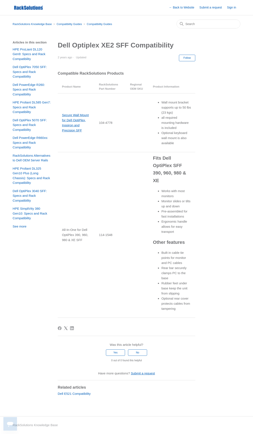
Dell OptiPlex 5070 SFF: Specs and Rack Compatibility (30, 124)
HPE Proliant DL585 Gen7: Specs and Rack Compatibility (32, 107)
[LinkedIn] (72, 328)
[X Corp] (66, 328)
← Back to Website (181, 7)
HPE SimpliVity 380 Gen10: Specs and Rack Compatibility (30, 213)
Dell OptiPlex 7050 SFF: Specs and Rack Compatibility (30, 71)
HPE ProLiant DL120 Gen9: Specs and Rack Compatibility (29, 54)
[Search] (208, 24)
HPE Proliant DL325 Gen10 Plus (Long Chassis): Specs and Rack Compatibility (31, 176)
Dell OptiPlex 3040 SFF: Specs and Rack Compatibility (30, 195)
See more (20, 226)
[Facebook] (60, 328)
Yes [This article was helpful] (115, 352)
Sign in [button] (231, 7)
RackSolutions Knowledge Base (32, 24)
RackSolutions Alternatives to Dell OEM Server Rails (32, 158)
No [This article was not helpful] (137, 352)
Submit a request (211, 7)
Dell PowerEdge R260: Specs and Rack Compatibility (29, 89)
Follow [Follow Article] (187, 57)
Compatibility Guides (69, 24)
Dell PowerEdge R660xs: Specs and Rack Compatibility (30, 142)
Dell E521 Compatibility (74, 393)
